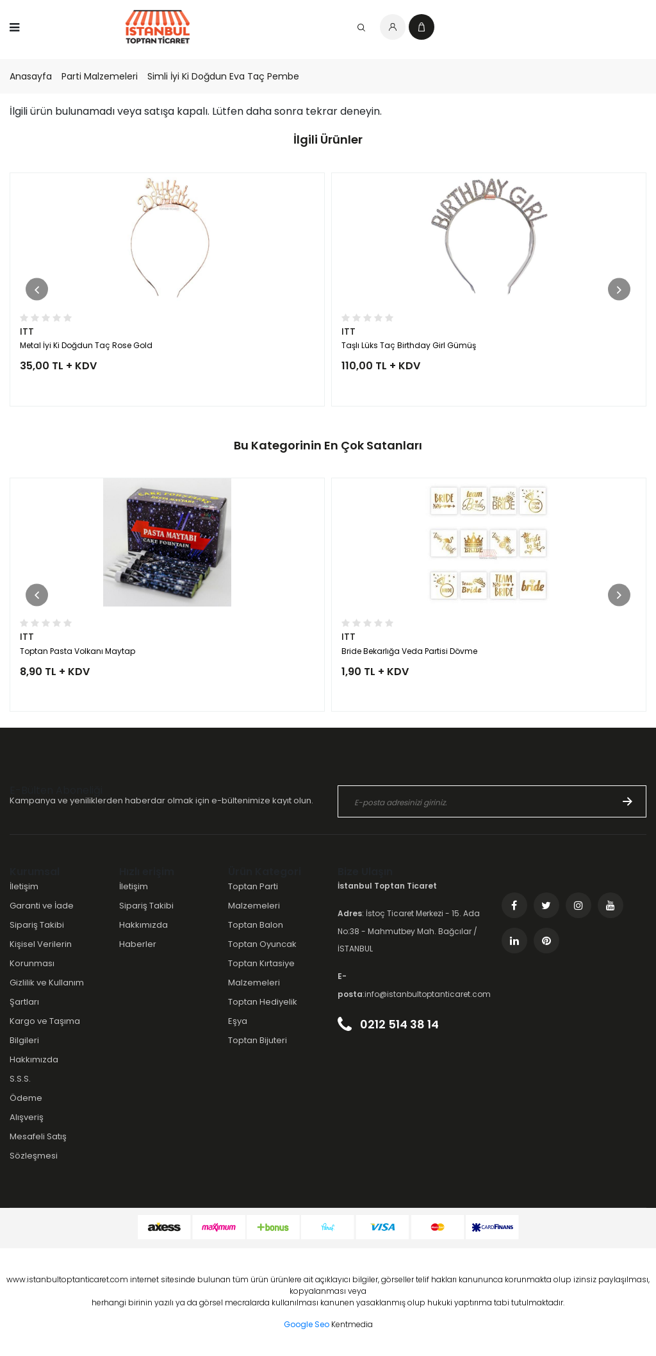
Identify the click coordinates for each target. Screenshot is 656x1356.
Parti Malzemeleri (100, 76)
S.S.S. (20, 1079)
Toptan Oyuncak (262, 944)
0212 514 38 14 (388, 1024)
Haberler (137, 944)
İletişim (24, 886)
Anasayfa (31, 76)
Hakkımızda (34, 1059)
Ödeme (26, 1098)
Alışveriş (27, 1117)
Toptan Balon (255, 925)
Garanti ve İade (42, 906)
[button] (37, 289)
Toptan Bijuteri (257, 1040)
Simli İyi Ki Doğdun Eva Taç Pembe (223, 76)
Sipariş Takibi (37, 925)
